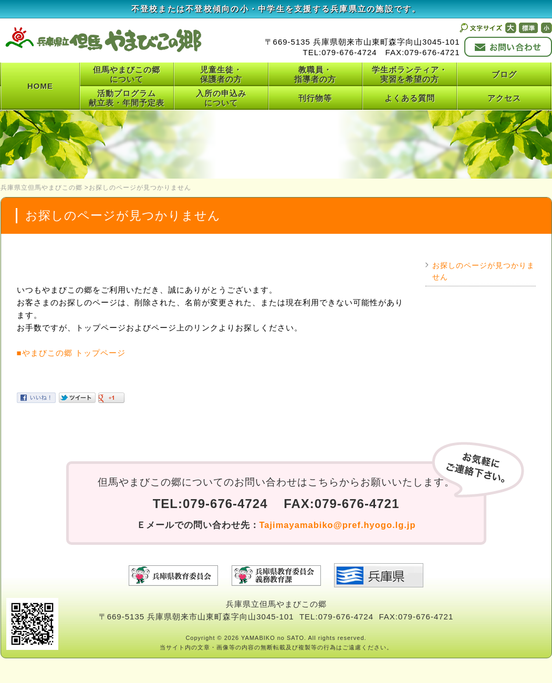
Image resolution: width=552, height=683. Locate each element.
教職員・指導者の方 (315, 74)
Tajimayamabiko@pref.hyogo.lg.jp (337, 525)
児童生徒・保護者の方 (221, 74)
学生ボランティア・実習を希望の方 (409, 74)
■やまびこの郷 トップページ (71, 352)
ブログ (504, 74)
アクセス (504, 98)
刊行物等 (315, 98)
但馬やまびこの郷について (126, 74)
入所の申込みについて (221, 98)
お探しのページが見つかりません (483, 271)
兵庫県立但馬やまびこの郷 (41, 187)
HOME (40, 85)
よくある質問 (409, 98)
